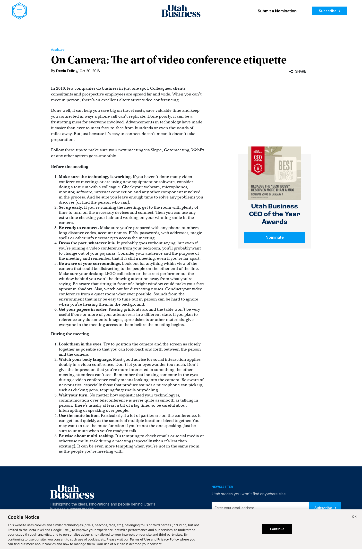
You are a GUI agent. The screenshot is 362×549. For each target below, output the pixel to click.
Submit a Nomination (277, 11)
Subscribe (329, 11)
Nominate (275, 237)
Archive (58, 49)
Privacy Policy (168, 539)
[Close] (354, 517)
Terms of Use (140, 539)
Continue (277, 528)
